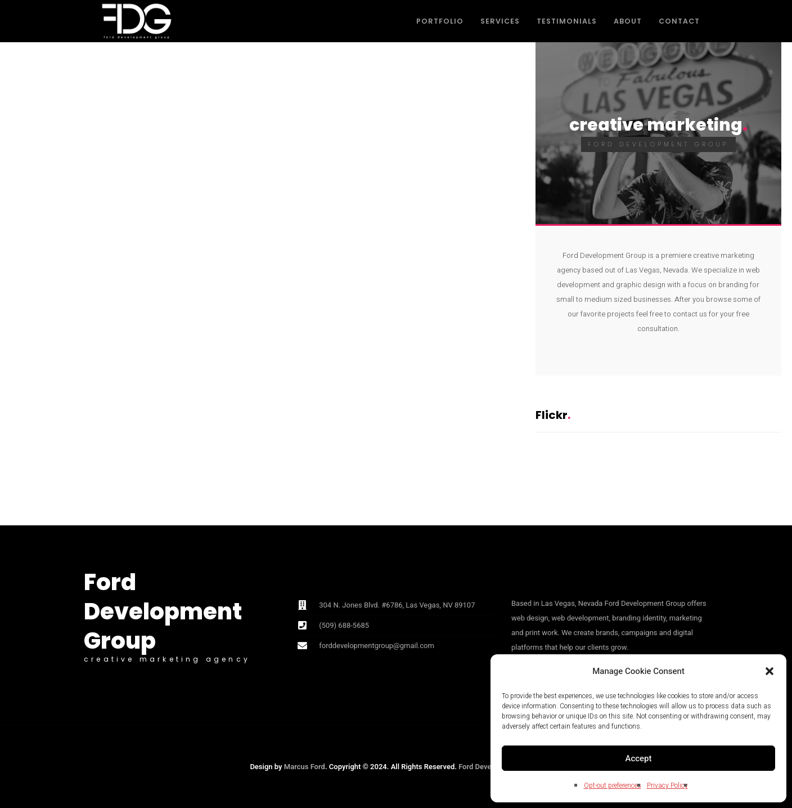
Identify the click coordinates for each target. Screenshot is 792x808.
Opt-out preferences (612, 785)
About (628, 21)
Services (500, 21)
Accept (639, 758)
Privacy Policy (667, 785)
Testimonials (567, 21)
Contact (679, 21)
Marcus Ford (304, 766)
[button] (769, 671)
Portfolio (440, 21)
